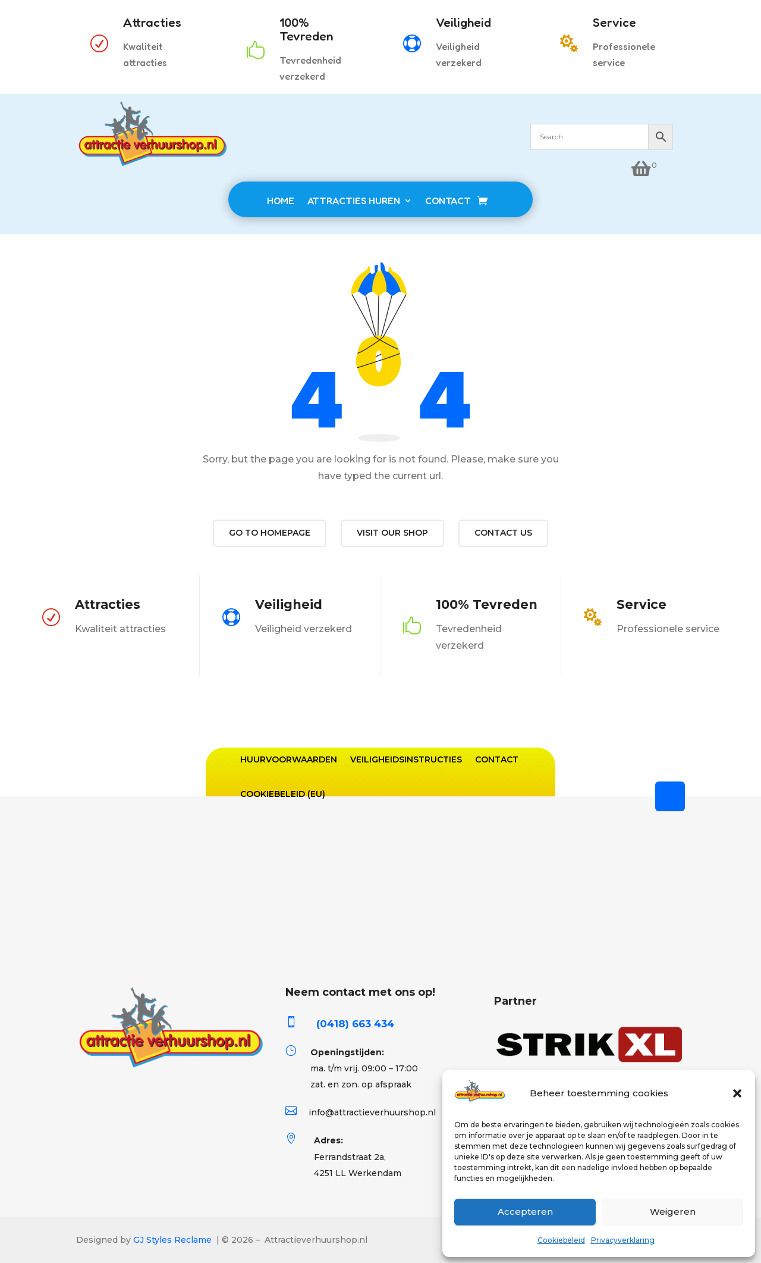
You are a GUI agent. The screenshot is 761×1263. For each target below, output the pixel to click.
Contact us (503, 532)
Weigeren (673, 1211)
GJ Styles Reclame (172, 1239)
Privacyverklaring (623, 1240)
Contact (496, 759)
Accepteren (525, 1211)
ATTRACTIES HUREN (353, 201)
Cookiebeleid (561, 1240)
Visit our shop (392, 532)
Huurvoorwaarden (288, 759)
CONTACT (448, 201)
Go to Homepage (269, 532)
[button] (737, 1093)
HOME (280, 201)
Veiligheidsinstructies (406, 759)
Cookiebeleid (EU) (282, 794)
